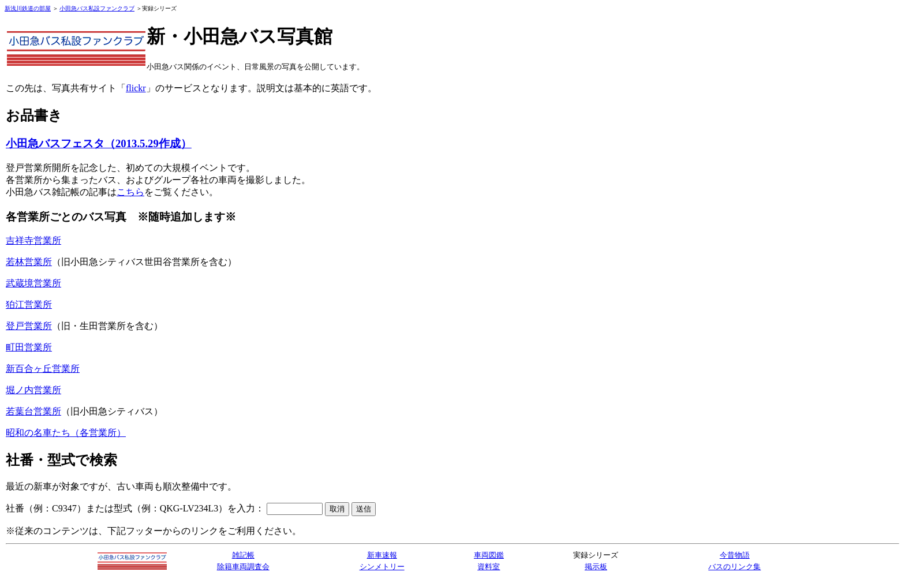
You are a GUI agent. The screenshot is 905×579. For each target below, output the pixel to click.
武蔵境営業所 (33, 283)
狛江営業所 (29, 304)
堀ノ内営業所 (33, 390)
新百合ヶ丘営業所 (43, 368)
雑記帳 (243, 555)
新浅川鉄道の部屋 (28, 8)
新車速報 (382, 555)
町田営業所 (29, 347)
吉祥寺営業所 (33, 240)
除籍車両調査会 (243, 566)
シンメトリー (382, 566)
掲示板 (596, 566)
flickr (136, 88)
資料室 (488, 566)
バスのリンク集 (734, 566)
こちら (130, 192)
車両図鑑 (489, 555)
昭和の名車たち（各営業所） (66, 433)
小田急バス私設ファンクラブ (96, 8)
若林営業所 (29, 262)
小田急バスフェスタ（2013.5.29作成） (99, 143)
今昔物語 (735, 555)
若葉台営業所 (33, 411)
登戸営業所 (29, 326)
